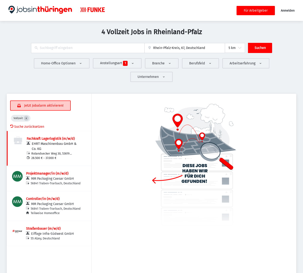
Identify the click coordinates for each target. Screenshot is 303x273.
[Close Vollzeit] (26, 118)
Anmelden (288, 10)
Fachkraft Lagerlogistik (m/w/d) (51, 139)
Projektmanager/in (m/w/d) (47, 173)
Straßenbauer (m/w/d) (43, 229)
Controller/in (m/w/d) (42, 199)
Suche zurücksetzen (27, 127)
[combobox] (88, 48)
